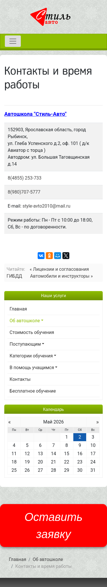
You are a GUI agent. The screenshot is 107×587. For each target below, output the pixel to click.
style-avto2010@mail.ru (46, 206)
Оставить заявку (54, 525)
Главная (18, 309)
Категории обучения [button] (31, 356)
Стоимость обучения (32, 332)
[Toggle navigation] (13, 41)
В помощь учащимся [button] (32, 367)
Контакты (20, 379)
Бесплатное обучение (33, 391)
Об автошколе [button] (25, 320)
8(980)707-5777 (24, 192)
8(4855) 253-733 (24, 178)
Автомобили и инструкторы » (61, 276)
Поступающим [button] (25, 344)
